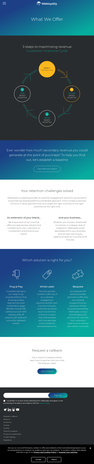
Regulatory (7, 440)
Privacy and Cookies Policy (45, 453)
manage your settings (68, 453)
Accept (38, 460)
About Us (6, 419)
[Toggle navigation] (4, 3)
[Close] (90, 448)
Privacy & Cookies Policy (12, 434)
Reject (54, 460)
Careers (6, 425)
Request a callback (10, 416)
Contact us (7, 422)
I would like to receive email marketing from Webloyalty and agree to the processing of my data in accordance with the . (33, 402)
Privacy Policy (44, 403)
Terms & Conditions (10, 431)
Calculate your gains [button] (47, 169)
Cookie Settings (9, 437)
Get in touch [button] (47, 371)
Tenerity (6, 428)
